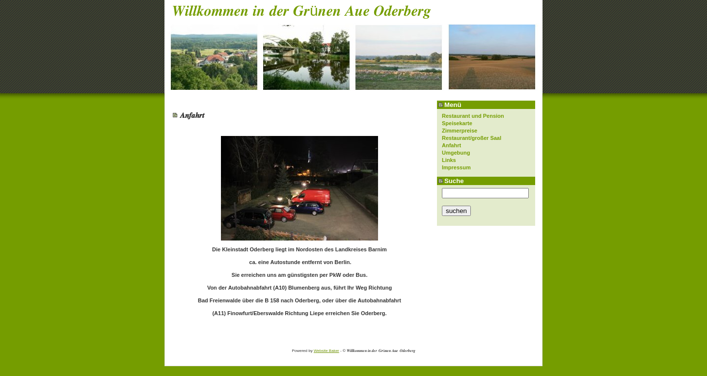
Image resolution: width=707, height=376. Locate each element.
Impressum (456, 167)
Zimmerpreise (459, 131)
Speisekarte (457, 123)
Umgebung (456, 153)
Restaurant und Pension (473, 116)
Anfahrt (451, 145)
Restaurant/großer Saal (471, 138)
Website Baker (326, 351)
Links (449, 160)
